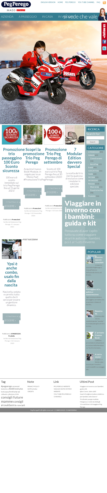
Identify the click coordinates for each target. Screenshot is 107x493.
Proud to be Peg (96, 190)
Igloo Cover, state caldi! (88, 391)
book (11, 388)
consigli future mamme (12, 399)
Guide (90, 174)
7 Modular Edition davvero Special (74, 158)
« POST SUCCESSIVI (30, 239)
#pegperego (6, 386)
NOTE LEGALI (32, 389)
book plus (18, 389)
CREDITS (31, 391)
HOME (60, 2)
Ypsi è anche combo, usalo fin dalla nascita (11, 274)
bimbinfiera (5, 389)
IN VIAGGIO (93, 180)
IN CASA (47, 16)
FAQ (98, 2)
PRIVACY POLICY (33, 386)
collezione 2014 (13, 394)
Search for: (93, 134)
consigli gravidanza (12, 403)
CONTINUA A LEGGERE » (12, 204)
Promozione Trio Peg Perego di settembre (55, 155)
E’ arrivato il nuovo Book (99, 335)
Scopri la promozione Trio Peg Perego (33, 155)
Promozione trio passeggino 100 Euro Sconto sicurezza (13, 160)
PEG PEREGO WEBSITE (62, 386)
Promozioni (16, 219)
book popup (5, 392)
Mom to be (94, 187)
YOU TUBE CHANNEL (86, 2)
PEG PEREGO (70, 2)
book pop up (14, 391)
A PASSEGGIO (28, 16)
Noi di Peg (94, 164)
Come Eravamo (96, 158)
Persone (91, 184)
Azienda (7, 16)
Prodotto (11, 336)
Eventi (90, 167)
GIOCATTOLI (93, 171)
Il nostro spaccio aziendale (99, 260)
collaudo (4, 394)
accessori (16, 386)
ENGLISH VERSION (48, 2)
